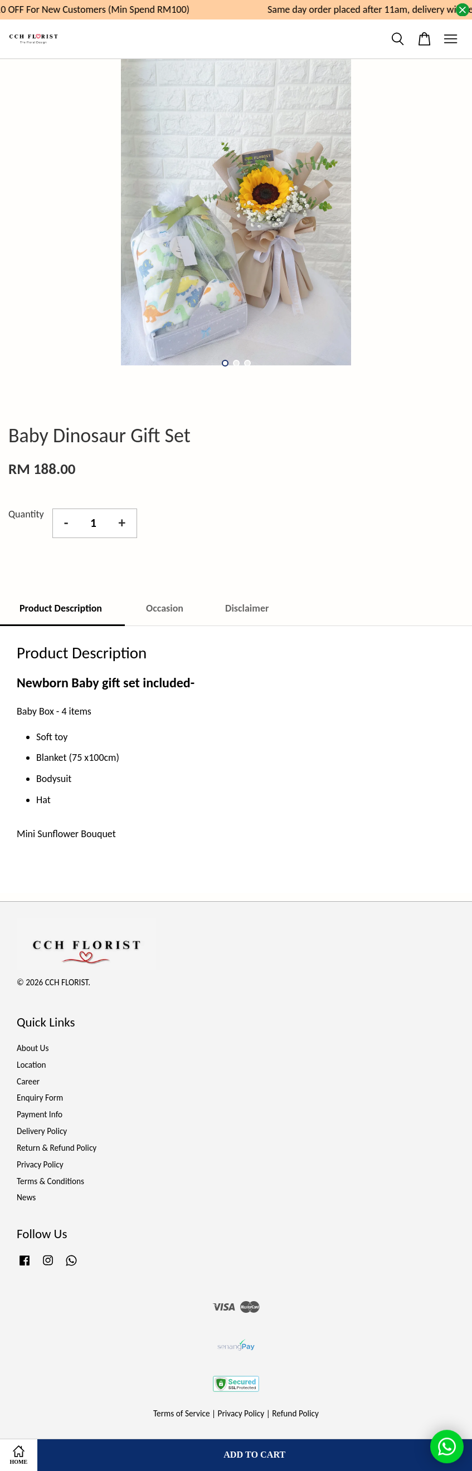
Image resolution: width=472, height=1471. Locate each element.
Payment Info (39, 1114)
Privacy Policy (40, 1164)
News (26, 1197)
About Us (32, 1048)
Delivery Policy (42, 1131)
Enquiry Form (40, 1097)
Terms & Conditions (50, 1181)
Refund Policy (295, 1413)
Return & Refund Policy (56, 1147)
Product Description (62, 608)
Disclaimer (247, 608)
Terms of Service (181, 1413)
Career (28, 1081)
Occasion (164, 608)
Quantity (26, 514)
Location (31, 1064)
